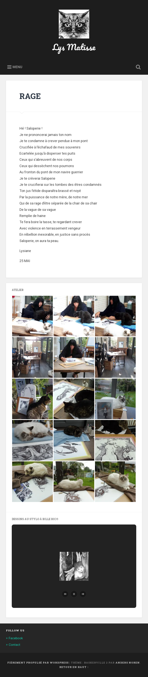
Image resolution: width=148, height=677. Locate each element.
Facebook (16, 638)
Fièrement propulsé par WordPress (38, 662)
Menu (17, 67)
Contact (14, 645)
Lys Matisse (74, 47)
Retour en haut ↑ (74, 667)
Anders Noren (127, 662)
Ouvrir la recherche (138, 67)
